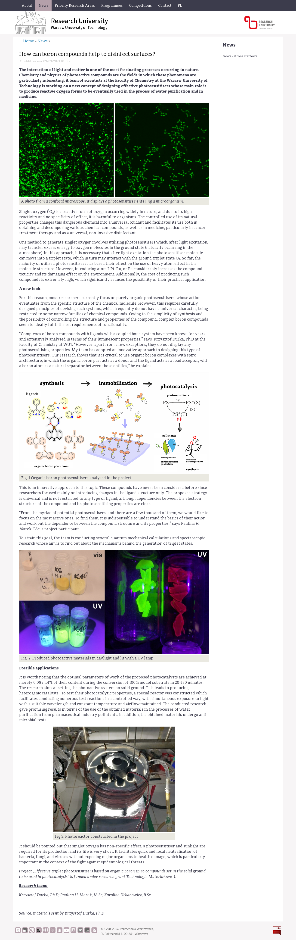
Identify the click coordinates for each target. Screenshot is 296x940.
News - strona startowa (240, 56)
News (229, 45)
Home (28, 41)
